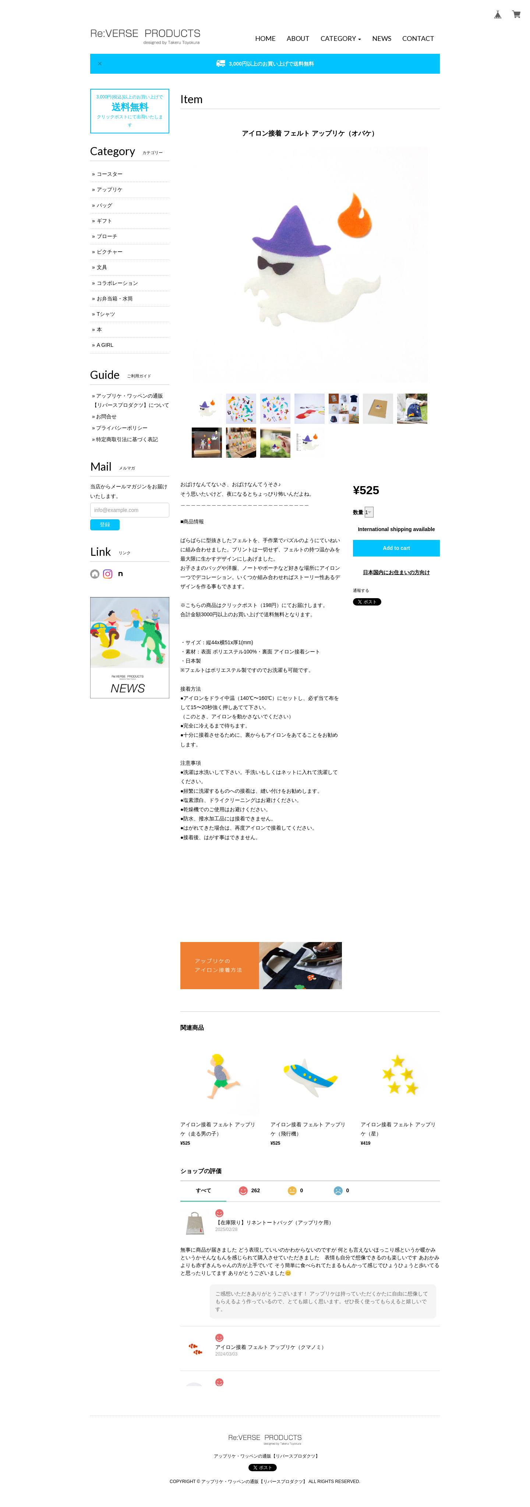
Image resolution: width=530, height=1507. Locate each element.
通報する (361, 590)
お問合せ (106, 416)
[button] (341, 38)
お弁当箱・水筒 (115, 298)
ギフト (104, 221)
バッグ (104, 205)
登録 (105, 524)
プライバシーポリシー (122, 428)
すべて (203, 1190)
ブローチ (107, 236)
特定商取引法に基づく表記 (127, 439)
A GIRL (105, 345)
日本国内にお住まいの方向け (396, 572)
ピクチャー (110, 252)
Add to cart (396, 548)
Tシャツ (106, 314)
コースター (110, 174)
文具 (102, 267)
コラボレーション (117, 283)
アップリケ (110, 189)
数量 (358, 512)
